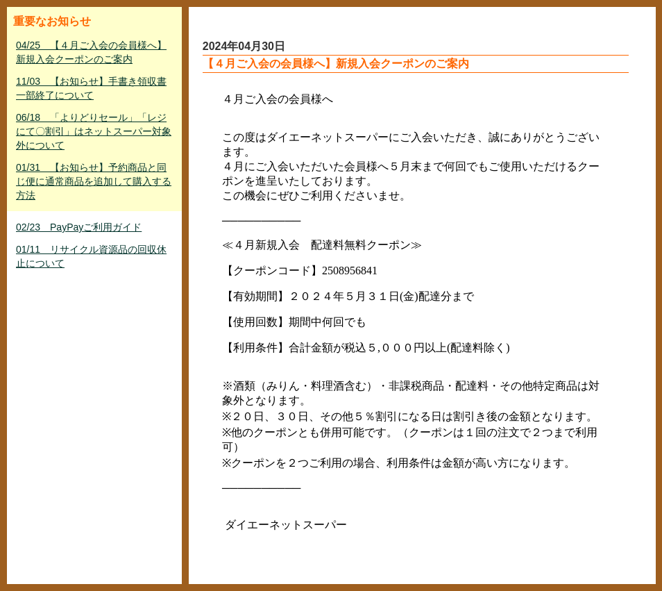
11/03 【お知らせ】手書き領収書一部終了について (91, 88)
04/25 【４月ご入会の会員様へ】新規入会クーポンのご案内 (91, 52)
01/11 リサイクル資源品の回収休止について (91, 256)
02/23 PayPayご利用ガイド (79, 227)
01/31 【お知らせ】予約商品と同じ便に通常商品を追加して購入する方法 (93, 181)
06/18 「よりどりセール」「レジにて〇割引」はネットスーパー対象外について (93, 131)
